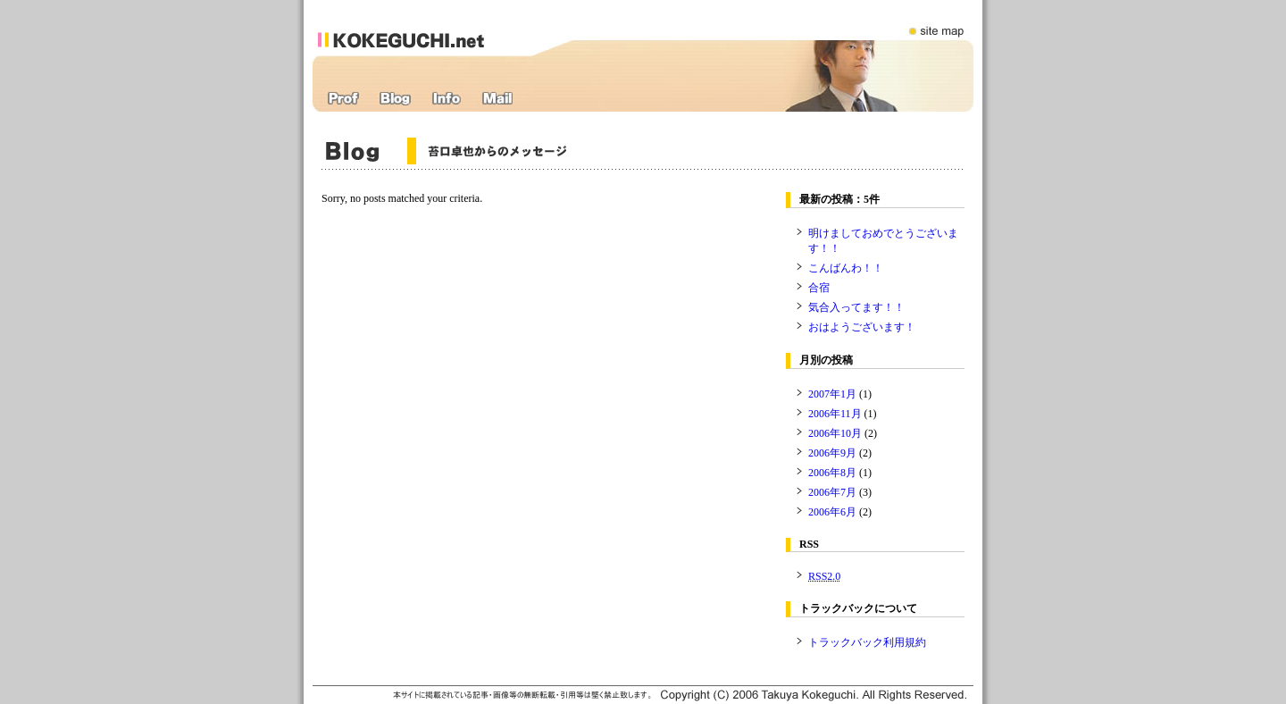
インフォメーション (446, 98)
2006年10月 (835, 433)
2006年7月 (832, 492)
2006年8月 (832, 472)
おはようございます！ (861, 327)
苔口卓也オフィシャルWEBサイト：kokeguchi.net (422, 27)
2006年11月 (835, 413)
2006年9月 (832, 453)
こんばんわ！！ (845, 268)
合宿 (819, 287)
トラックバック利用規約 (867, 642)
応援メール (497, 98)
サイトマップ (937, 20)
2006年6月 (832, 512)
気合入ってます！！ (856, 307)
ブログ (395, 98)
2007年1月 (832, 394)
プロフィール (343, 98)
